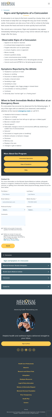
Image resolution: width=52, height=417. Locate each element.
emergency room (24, 111)
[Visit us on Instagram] (34, 350)
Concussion (5, 10)
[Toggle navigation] (49, 3)
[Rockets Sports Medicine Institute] (26, 271)
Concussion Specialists (26, 158)
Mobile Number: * (32, 199)
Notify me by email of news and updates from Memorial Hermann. (13, 229)
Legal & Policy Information (26, 383)
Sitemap (26, 409)
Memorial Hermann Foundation (26, 391)
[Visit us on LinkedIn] (18, 350)
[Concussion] (26, 255)
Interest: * (29, 206)
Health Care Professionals (26, 364)
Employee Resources (26, 379)
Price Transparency (26, 395)
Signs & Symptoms (26, 164)
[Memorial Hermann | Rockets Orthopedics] (26, 265)
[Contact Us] (26, 286)
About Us (26, 367)
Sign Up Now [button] (26, 343)
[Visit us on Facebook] (22, 350)
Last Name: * (30, 191)
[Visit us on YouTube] (26, 350)
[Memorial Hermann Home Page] (8, 4)
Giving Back (26, 375)
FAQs (26, 170)
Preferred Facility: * (6, 206)
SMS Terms (7, 240)
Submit (8, 246)
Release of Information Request (26, 387)
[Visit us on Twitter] (30, 350)
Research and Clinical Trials (26, 371)
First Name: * (4, 191)
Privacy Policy (15, 240)
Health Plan (26, 399)
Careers (26, 402)
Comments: (4, 214)
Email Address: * (5, 199)
